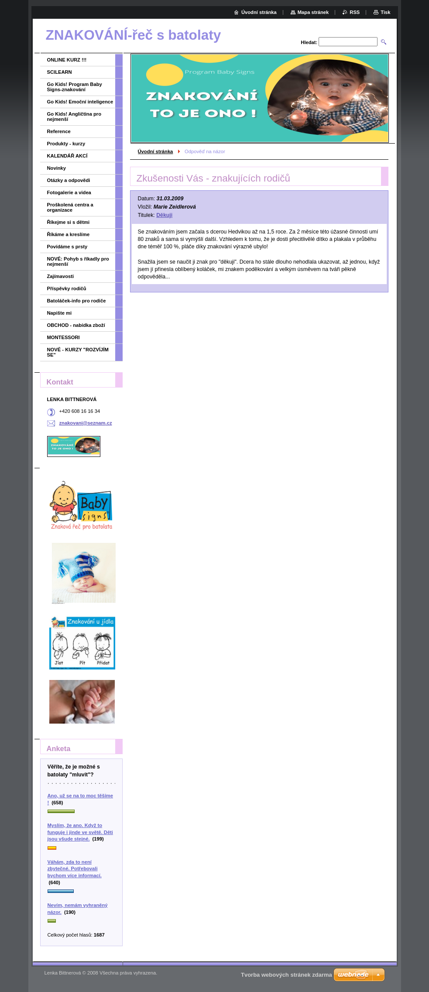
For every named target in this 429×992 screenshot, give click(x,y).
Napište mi (59, 313)
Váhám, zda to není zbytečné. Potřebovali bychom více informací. (75, 868)
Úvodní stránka (155, 151)
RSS (355, 12)
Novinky (56, 168)
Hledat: (309, 42)
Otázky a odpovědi (68, 180)
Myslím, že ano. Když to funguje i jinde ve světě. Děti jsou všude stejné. (80, 832)
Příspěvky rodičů (66, 288)
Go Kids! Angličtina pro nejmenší (74, 116)
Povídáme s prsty (67, 246)
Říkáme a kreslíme (68, 234)
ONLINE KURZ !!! (67, 59)
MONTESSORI (63, 337)
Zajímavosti (60, 276)
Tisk (385, 12)
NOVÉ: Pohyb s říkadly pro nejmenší (78, 261)
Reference (59, 131)
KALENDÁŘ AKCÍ (67, 155)
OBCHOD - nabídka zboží (76, 325)
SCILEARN (59, 72)
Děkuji (164, 215)
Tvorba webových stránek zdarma (286, 974)
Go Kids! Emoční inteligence (80, 101)
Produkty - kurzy (66, 143)
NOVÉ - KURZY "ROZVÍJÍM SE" (78, 352)
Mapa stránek (313, 12)
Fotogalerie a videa (69, 192)
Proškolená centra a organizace (70, 207)
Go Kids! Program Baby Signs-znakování (74, 87)
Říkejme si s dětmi (68, 222)
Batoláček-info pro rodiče (76, 300)
